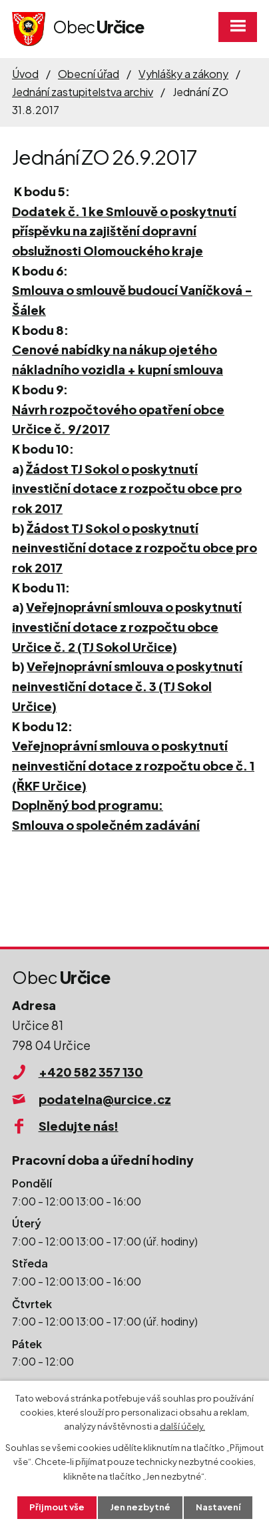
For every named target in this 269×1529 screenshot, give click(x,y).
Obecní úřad (88, 74)
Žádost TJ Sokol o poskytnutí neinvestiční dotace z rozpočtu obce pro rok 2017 (134, 547)
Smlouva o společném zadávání (106, 825)
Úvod (25, 74)
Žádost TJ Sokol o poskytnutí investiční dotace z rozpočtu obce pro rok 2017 (127, 488)
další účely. (182, 1426)
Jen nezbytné (140, 1507)
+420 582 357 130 (91, 1071)
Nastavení (218, 1507)
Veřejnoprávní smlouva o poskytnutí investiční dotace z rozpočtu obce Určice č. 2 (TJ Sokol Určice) (127, 626)
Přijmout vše (57, 1507)
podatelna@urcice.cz (105, 1099)
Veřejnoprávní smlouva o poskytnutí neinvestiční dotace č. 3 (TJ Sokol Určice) (127, 685)
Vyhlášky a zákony (183, 74)
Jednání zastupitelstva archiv (82, 92)
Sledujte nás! (79, 1125)
